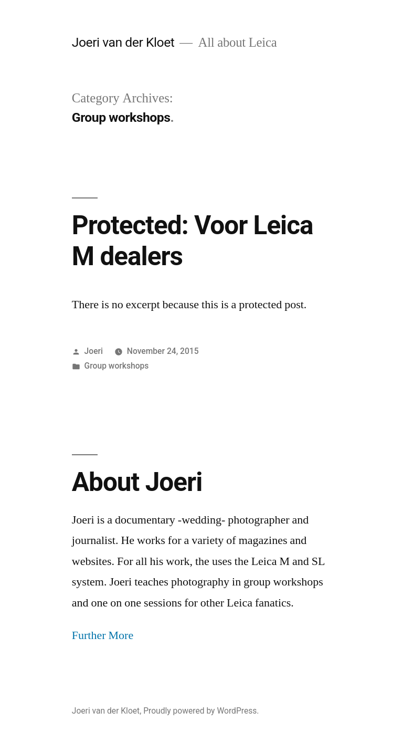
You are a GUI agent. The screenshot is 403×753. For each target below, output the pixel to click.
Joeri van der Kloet (123, 42)
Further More (102, 635)
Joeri (93, 351)
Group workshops (116, 366)
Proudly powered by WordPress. (201, 711)
